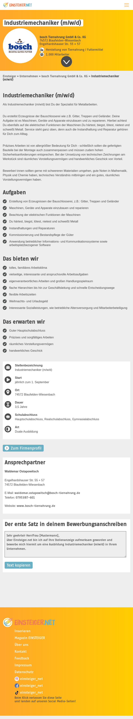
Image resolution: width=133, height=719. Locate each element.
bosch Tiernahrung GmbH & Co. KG (64, 76)
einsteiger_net (29, 679)
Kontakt (21, 651)
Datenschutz (24, 672)
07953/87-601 (25, 497)
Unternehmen (29, 76)
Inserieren (22, 631)
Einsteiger (9, 76)
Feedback (22, 658)
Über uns (21, 645)
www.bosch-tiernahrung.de (36, 505)
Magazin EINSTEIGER (30, 638)
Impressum (23, 665)
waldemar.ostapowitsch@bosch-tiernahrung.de (47, 493)
